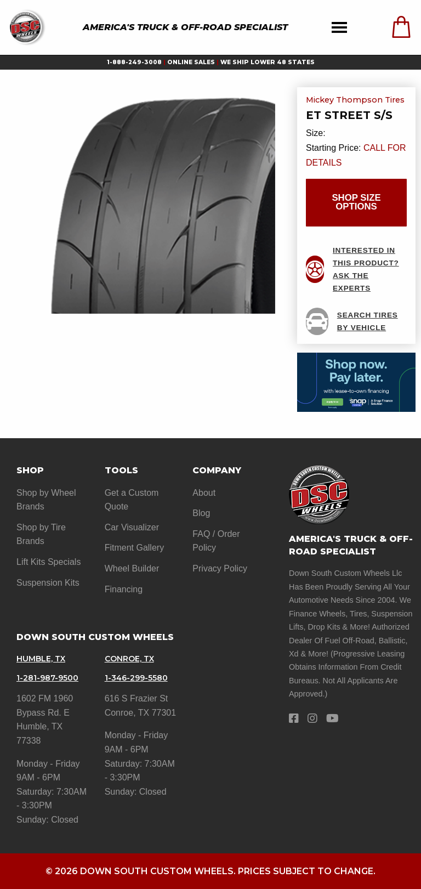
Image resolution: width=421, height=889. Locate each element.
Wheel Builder (132, 568)
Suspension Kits (47, 582)
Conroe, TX (129, 659)
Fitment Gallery (134, 547)
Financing (124, 589)
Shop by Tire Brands (41, 534)
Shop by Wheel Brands (46, 500)
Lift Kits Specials (48, 562)
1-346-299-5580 (136, 678)
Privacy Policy (219, 568)
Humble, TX (40, 659)
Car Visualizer (132, 527)
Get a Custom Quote (132, 500)
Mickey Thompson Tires (355, 100)
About (203, 492)
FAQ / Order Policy (216, 541)
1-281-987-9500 (47, 678)
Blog (201, 513)
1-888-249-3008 (134, 62)
